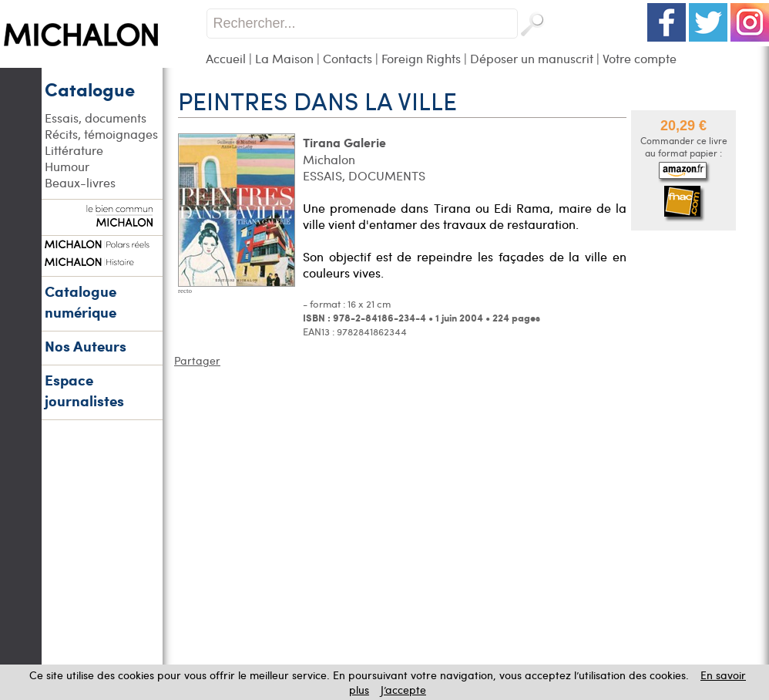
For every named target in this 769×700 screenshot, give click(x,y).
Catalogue (90, 89)
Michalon (329, 159)
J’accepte (403, 689)
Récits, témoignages (101, 134)
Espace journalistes (84, 390)
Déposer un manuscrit (531, 58)
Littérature (74, 150)
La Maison (284, 58)
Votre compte (640, 58)
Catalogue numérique (80, 301)
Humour (67, 166)
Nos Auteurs (85, 345)
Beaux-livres (80, 182)
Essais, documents (95, 117)
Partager (197, 360)
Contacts (347, 58)
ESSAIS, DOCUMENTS (364, 175)
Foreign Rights (421, 58)
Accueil (226, 58)
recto (185, 290)
